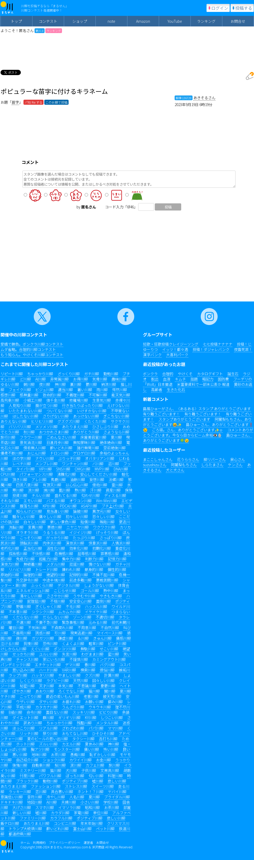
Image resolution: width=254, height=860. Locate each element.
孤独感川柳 (18, 553)
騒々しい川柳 (23, 516)
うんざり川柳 (73, 707)
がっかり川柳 (57, 537)
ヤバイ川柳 (117, 791)
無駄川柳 (87, 648)
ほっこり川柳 (23, 728)
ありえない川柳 (13, 421)
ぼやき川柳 (21, 691)
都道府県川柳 (20, 833)
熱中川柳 (110, 590)
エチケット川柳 (48, 664)
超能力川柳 (48, 558)
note (111, 21)
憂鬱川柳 (107, 685)
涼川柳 (33, 490)
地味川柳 (39, 754)
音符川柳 (34, 796)
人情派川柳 (121, 543)
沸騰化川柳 (66, 474)
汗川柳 (95, 490)
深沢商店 (98, 847)
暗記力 (207, 379)
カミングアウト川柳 (109, 659)
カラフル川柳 (61, 818)
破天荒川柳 (112, 696)
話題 (194, 379)
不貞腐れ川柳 (62, 627)
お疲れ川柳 (71, 701)
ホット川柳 (25, 744)
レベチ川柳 (21, 463)
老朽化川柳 (10, 548)
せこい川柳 (109, 648)
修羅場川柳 (78, 400)
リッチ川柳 (29, 733)
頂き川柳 (19, 479)
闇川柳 (109, 691)
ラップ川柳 (18, 675)
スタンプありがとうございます (184, 419)
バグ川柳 (107, 664)
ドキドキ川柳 (12, 802)
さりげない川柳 (56, 416)
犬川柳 (71, 770)
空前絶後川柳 (114, 447)
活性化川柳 (55, 548)
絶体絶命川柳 (111, 442)
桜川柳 (60, 765)
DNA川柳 (121, 469)
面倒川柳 (103, 601)
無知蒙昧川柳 (84, 442)
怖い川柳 (110, 749)
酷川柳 (64, 490)
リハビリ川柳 (20, 569)
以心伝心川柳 (77, 484)
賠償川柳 (87, 521)
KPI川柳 (49, 506)
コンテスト (48, 21)
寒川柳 (17, 490)
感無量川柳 (29, 394)
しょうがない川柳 (99, 585)
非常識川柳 (59, 379)
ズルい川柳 (48, 744)
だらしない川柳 (56, 617)
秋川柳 (29, 431)
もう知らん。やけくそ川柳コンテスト (32, 354)
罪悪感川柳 (109, 553)
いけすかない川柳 (91, 410)
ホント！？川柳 (90, 791)
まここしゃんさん (157, 459)
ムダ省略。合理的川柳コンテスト (28, 349)
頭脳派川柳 (29, 543)
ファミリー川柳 (33, 818)
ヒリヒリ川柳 (42, 421)
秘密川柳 (27, 685)
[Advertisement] (127, 48)
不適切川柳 (105, 617)
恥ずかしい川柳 (102, 754)
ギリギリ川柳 (69, 717)
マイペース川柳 (109, 632)
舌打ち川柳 (108, 738)
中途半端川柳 (54, 580)
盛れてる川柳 (66, 495)
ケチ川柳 (8, 696)
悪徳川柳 (54, 527)
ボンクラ (150, 373)
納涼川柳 (108, 384)
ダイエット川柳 (25, 717)
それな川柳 (10, 500)
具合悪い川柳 (62, 791)
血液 (166, 379)
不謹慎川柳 (78, 659)
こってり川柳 (30, 696)
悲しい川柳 (117, 781)
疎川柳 (21, 638)
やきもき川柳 (111, 595)
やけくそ (185, 373)
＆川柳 (83, 638)
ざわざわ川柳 (73, 728)
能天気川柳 (121, 394)
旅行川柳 (8, 437)
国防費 (223, 379)
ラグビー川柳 (57, 680)
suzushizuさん (154, 464)
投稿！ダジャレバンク (211, 349)
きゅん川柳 (102, 638)
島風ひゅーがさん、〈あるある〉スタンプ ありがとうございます (197, 408)
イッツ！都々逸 (175, 349)
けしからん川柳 (13, 648)
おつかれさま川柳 (54, 431)
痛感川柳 (123, 638)
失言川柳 (69, 654)
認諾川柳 (76, 564)
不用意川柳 (87, 627)
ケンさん (235, 464)
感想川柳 (8, 394)
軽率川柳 (96, 643)
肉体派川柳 (52, 543)
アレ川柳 (39, 479)
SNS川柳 (63, 469)
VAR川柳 (69, 670)
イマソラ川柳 (69, 807)
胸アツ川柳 (40, 749)
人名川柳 (76, 796)
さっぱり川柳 (110, 537)
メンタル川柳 (107, 722)
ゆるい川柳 (10, 384)
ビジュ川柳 (44, 389)
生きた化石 (176, 389)
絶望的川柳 (55, 574)
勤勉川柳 (110, 373)
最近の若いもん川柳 (62, 696)
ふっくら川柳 (42, 585)
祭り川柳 (50, 733)
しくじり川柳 (31, 680)
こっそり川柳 (31, 537)
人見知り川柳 (20, 405)
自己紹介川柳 (27, 759)
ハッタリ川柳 (43, 675)
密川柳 (113, 654)
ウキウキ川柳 (100, 707)
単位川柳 (100, 812)
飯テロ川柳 (10, 823)
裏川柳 (75, 384)
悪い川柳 (19, 754)
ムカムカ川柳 (69, 611)
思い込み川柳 (23, 670)
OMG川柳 (82, 469)
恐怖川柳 (50, 643)
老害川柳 (91, 696)
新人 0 (40, 31)
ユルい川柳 (48, 654)
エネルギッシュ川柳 (32, 590)
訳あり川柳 (32, 722)
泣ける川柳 (10, 643)
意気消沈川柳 (31, 442)
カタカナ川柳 (46, 707)
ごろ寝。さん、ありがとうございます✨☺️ (187, 429)
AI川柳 (40, 379)
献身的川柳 (94, 569)
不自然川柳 (109, 627)
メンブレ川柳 (46, 463)
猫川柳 (94, 691)
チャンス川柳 (27, 659)
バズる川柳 (55, 500)
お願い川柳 (94, 701)
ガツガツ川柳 (43, 638)
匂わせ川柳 (90, 495)
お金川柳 (103, 759)
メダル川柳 (55, 564)
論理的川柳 (32, 574)
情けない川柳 (100, 564)
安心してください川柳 (98, 474)
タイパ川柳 (25, 469)
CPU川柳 (8, 474)
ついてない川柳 (59, 410)
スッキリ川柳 (84, 712)
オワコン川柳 (80, 500)
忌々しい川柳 (103, 516)
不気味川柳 (37, 627)
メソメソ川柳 (46, 426)
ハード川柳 (48, 670)
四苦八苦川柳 (27, 484)
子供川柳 (88, 770)
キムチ (180, 379)
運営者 (88, 842)
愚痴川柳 (77, 754)
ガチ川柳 (91, 373)
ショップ (79, 21)
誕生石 (232, 373)
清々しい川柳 (31, 595)
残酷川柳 (84, 722)
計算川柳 (111, 675)
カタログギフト (210, 373)
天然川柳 (80, 680)
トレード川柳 (46, 569)
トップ (16, 21)
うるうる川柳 (54, 532)
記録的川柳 (78, 574)
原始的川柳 (10, 574)
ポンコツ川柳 (65, 648)
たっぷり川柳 (84, 537)
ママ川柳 (115, 728)
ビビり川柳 (108, 712)
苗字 (15, 102)
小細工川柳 (32, 400)
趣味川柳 (119, 379)
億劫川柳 (99, 484)
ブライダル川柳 (117, 796)
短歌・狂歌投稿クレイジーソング (170, 344)
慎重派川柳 (98, 543)
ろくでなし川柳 (71, 691)
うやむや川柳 (84, 595)
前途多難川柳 (80, 580)
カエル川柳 (71, 744)
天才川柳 (46, 685)
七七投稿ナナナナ (217, 344)
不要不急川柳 (46, 622)
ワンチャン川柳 (75, 463)
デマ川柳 (72, 664)
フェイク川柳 (20, 389)
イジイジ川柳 (80, 532)
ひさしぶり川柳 (105, 426)
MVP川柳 (102, 469)
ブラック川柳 (27, 781)
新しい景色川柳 (63, 521)
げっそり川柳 (107, 532)
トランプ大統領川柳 (25, 828)
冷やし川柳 (55, 796)
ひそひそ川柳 (103, 733)
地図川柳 (34, 802)
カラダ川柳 (60, 812)
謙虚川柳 (65, 638)
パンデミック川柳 (15, 664)
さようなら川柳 (116, 431)
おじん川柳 (36, 453)
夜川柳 (44, 384)
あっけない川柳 (86, 416)
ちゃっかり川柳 (40, 373)
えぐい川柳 (40, 648)
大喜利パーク (177, 354)
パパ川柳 (96, 728)
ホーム (25, 842)
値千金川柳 (55, 400)
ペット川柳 (105, 828)
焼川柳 (49, 490)
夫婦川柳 (68, 802)
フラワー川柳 (31, 437)
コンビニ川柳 (65, 823)
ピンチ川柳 (117, 643)
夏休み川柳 (94, 744)
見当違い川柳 (57, 511)
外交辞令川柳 (27, 580)
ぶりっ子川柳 (69, 458)
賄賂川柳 (107, 521)
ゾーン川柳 (82, 617)
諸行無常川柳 (88, 447)
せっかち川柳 (23, 654)
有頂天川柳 (52, 484)
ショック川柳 (54, 759)
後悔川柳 (19, 765)
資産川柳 (113, 490)
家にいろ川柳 (54, 659)
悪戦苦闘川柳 (107, 580)
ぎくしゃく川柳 (48, 606)
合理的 (167, 373)
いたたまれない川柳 (25, 410)
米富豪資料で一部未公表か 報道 (203, 384)
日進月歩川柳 (57, 442)
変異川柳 (35, 527)
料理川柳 (115, 775)
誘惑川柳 (42, 632)
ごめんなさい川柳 (61, 437)
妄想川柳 (96, 479)
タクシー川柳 (83, 738)
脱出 (155, 379)
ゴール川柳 (89, 590)
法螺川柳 (116, 479)
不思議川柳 (87, 685)
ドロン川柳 (59, 453)
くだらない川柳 (25, 617)
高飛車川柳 (10, 400)
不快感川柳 (41, 553)
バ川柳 (97, 463)
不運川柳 (23, 622)
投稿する (243, 8)
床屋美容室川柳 (93, 437)
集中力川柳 (71, 558)
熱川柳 (80, 490)
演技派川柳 (75, 543)
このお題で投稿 (56, 102)
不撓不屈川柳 (103, 574)
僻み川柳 (115, 701)
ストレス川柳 (76, 786)
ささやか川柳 (57, 595)
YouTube (174, 21)
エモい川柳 (32, 500)
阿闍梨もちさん (184, 464)
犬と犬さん (175, 470)
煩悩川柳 (107, 670)
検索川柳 (87, 670)
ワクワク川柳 (104, 527)
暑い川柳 (84, 389)
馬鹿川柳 (58, 479)
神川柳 (60, 384)
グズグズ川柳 (68, 421)
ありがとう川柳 (86, 431)
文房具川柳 (109, 770)
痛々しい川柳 (50, 516)
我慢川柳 (30, 643)
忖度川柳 (27, 775)
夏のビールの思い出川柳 (47, 738)
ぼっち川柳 (75, 775)
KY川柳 (90, 717)
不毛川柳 (73, 606)
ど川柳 (25, 379)
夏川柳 (116, 437)
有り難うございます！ (161, 414)
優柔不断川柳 (12, 453)
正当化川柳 (32, 548)
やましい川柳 (69, 675)
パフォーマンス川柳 (36, 474)
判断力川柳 (94, 558)
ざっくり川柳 (68, 373)
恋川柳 (40, 791)
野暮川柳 (23, 606)
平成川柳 (23, 707)
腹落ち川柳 (29, 506)
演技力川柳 (10, 564)
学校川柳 (110, 802)
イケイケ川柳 (96, 611)
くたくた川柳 (95, 421)
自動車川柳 (41, 765)
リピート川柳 (12, 373)
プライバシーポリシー (64, 842)
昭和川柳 (92, 807)
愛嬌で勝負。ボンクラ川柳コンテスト (32, 344)
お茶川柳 (58, 754)
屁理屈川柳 (36, 601)
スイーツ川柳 (103, 786)
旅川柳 (114, 765)
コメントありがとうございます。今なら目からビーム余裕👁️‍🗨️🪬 (198, 432)
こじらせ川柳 (65, 590)
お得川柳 (80, 379)
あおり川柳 (44, 691)
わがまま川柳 (92, 654)
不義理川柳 (75, 394)
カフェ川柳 (95, 765)
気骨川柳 (99, 379)
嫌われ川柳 (71, 569)
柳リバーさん (215, 459)
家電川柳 (81, 812)
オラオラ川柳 (27, 532)
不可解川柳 (98, 394)
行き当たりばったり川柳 (82, 405)
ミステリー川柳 (33, 770)
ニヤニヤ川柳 (77, 527)
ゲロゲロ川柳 (84, 453)
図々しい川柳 (103, 680)
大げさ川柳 (21, 807)
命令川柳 (34, 712)
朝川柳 (29, 384)
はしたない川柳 (25, 416)
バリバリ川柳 (20, 426)
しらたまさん (212, 464)
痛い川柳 (91, 749)
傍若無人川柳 (34, 447)
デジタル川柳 (68, 585)
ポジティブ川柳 (75, 781)
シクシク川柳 (43, 611)
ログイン (219, 8)
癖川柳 (48, 717)
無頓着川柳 (32, 564)
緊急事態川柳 (73, 622)
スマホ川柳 (44, 807)
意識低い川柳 (12, 796)
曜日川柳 (16, 627)
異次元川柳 (101, 511)
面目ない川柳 (57, 712)
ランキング (206, 21)
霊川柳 (117, 484)
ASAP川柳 (89, 506)
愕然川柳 (119, 389)
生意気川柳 (101, 400)
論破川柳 (80, 511)
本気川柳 (65, 685)
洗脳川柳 (16, 527)
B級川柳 (15, 712)
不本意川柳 (18, 611)
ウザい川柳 (25, 701)
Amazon (143, 21)
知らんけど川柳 (29, 511)
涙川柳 (75, 765)
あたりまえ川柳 (75, 426)
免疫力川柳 (25, 558)
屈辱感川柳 (87, 553)
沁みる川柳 (98, 622)
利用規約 (39, 842)
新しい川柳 (21, 812)
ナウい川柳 (44, 458)
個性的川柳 (117, 569)
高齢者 (156, 389)
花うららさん (188, 459)
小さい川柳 (89, 802)
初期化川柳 (101, 548)
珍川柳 (60, 632)
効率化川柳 (78, 548)
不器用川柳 (21, 632)
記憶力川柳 (117, 558)
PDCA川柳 (68, 506)
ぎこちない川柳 (116, 416)
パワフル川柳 (50, 775)
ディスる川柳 (115, 495)
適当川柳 (65, 389)
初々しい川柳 (77, 516)
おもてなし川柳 (75, 733)
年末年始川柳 (91, 823)
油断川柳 (77, 479)
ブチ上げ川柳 (113, 506)
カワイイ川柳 (80, 759)
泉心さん (237, 459)
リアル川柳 (48, 728)
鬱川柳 (91, 384)
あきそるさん (204, 97)
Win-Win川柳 (106, 500)
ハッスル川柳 (96, 606)
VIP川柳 (45, 469)
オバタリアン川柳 (99, 458)
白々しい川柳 (34, 521)
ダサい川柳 (48, 701)
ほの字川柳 (21, 458)
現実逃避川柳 (81, 632)
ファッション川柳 (45, 786)
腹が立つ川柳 (46, 405)
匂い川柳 (96, 775)
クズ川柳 (92, 675)
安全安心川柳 (80, 601)
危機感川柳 (64, 553)
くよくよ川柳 (73, 643)
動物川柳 (50, 781)
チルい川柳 (41, 495)
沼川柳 (113, 463)
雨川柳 (102, 389)
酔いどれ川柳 (61, 447)
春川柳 (89, 664)
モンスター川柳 (67, 749)
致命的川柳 (52, 394)
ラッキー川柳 (20, 791)
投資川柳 (19, 495)
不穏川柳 (57, 601)
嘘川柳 (97, 781)
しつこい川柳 (112, 717)
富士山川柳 (82, 828)
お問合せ (238, 21)
